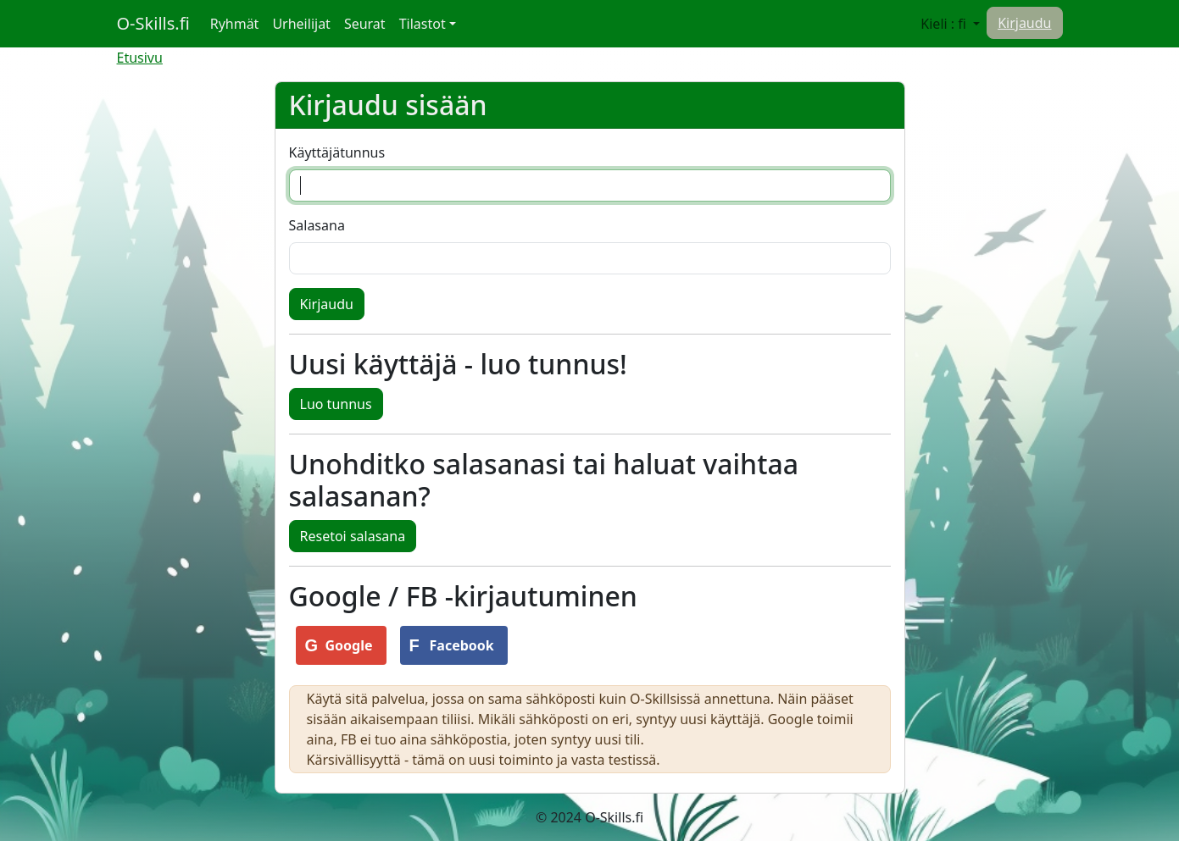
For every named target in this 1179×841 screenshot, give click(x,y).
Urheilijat (301, 23)
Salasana (317, 225)
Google (349, 645)
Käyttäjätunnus (337, 152)
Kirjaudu (1024, 23)
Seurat (365, 23)
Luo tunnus (336, 404)
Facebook (462, 645)
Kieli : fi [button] (945, 23)
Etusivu (140, 57)
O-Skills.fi (153, 23)
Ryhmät (238, 23)
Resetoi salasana (353, 536)
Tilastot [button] (422, 23)
